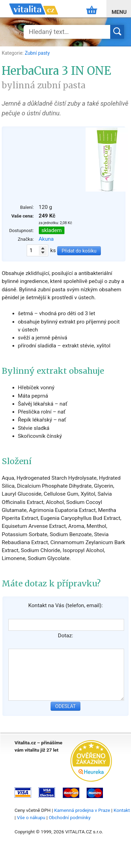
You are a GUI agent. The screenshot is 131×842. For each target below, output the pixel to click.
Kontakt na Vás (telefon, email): (65, 605)
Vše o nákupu (31, 817)
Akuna (46, 239)
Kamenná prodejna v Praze (82, 810)
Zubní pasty (37, 53)
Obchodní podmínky (70, 817)
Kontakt (122, 810)
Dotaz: (65, 635)
